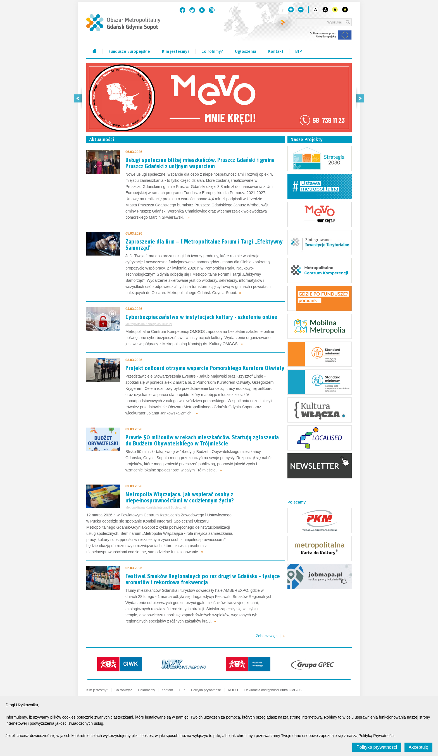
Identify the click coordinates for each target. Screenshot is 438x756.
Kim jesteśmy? (175, 51)
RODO (233, 690)
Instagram (212, 10)
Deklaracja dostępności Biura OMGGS (273, 690)
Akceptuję (418, 747)
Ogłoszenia (245, 51)
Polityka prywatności (376, 747)
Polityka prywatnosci (206, 690)
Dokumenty (146, 690)
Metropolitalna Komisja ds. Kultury (148, 324)
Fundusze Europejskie (129, 51)
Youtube (202, 10)
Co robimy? (212, 51)
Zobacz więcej (268, 636)
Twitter (192, 10)
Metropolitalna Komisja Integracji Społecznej (155, 507)
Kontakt (275, 51)
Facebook (182, 10)
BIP (298, 51)
